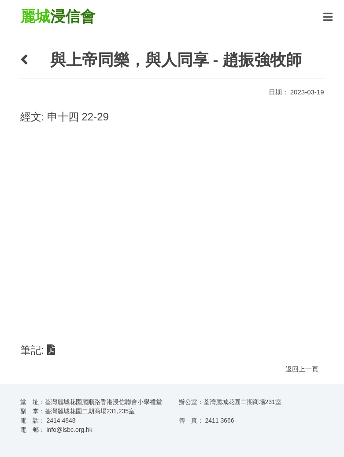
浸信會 (57, 16)
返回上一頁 (301, 369)
